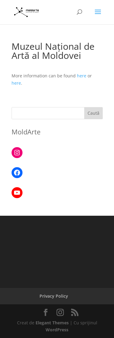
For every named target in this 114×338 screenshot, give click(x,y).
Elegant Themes (52, 323)
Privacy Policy (54, 296)
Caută (93, 113)
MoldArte (26, 131)
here (81, 76)
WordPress (57, 330)
